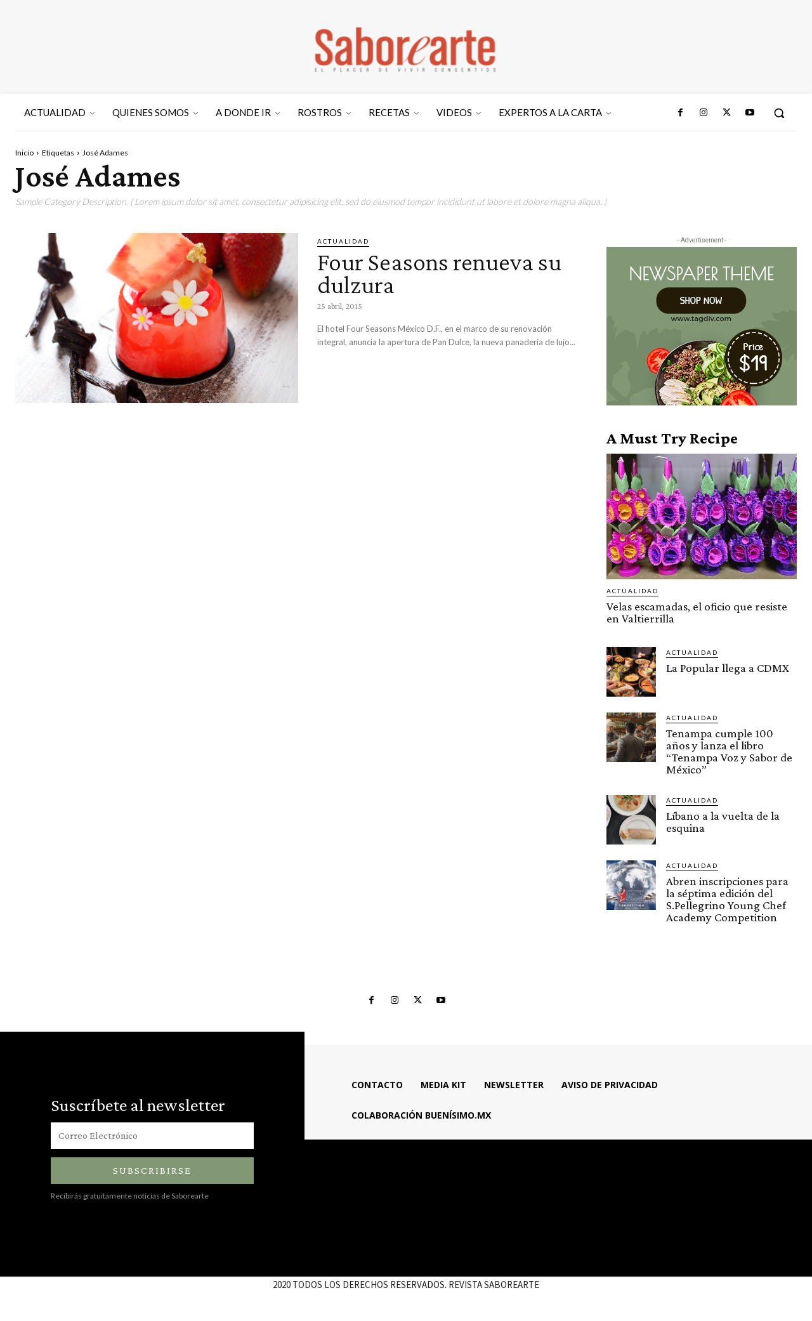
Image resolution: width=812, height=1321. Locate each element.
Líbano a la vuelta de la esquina (723, 821)
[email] (152, 1135)
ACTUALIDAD (343, 241)
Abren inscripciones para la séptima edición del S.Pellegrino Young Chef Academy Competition (727, 899)
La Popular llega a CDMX (727, 667)
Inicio (24, 152)
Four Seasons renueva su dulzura (439, 273)
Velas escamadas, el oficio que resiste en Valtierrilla (696, 612)
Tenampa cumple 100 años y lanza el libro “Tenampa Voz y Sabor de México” (729, 751)
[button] (779, 113)
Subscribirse (152, 1170)
